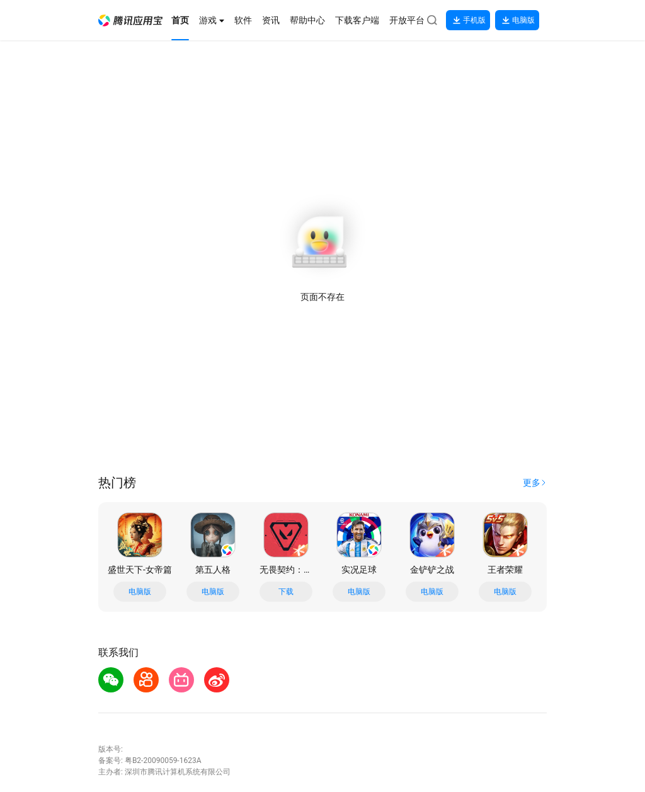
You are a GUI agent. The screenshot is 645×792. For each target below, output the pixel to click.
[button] (130, 20)
